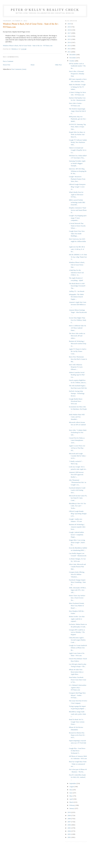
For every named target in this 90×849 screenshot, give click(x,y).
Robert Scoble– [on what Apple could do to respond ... (77, 619)
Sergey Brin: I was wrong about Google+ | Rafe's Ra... (77, 542)
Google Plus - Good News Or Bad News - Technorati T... (77, 750)
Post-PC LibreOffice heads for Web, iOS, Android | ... (77, 777)
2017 (69, 33)
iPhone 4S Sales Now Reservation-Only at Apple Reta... (76, 672)
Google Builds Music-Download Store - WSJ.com (76, 401)
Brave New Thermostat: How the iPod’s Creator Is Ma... (78, 359)
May (71, 796)
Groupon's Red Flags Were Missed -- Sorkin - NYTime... (77, 695)
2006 (69, 825)
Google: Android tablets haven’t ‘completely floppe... (76, 534)
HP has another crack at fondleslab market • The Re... (77, 66)
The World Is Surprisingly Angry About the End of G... (77, 111)
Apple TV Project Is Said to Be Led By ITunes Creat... (77, 351)
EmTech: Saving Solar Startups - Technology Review (76, 393)
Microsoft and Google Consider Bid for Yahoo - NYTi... (77, 456)
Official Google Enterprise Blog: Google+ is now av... (77, 186)
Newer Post (6, 65)
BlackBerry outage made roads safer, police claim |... (77, 714)
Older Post (58, 65)
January (72, 808)
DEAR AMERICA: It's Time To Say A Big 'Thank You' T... (78, 257)
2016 (69, 36)
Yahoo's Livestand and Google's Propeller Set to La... (77, 150)
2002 (69, 837)
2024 (69, 24)
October (72, 61)
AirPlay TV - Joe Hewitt (76, 291)
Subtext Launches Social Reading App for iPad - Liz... (77, 375)
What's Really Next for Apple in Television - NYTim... (76, 194)
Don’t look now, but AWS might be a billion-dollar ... (77, 241)
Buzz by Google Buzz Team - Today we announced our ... (77, 764)
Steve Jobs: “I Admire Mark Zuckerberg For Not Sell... (77, 432)
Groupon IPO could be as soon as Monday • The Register (77, 632)
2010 (69, 812)
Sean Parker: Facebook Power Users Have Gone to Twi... (77, 679)
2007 (69, 822)
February (72, 805)
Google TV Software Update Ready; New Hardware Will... (78, 142)
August (71, 786)
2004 (69, 831)
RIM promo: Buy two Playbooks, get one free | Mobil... (77, 119)
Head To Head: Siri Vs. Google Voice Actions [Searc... (76, 722)
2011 (69, 52)
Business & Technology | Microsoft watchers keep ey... (77, 343)
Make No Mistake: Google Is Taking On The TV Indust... (77, 87)
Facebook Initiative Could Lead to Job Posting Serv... (77, 490)
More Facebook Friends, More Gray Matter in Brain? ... (76, 605)
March (71, 802)
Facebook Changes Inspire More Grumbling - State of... (77, 582)
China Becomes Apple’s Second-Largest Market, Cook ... (77, 640)
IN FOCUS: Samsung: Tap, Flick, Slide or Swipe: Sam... (77, 126)
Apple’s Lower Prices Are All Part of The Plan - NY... (77, 448)
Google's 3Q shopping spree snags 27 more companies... (77, 218)
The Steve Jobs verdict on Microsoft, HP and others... (77, 336)
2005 (69, 828)
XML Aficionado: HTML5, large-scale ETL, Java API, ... (77, 590)
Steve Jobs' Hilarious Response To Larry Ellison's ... (76, 367)
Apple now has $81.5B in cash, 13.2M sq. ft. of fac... (77, 249)
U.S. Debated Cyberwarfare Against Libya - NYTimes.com (77, 687)
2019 (69, 27)
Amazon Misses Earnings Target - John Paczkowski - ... (78, 312)
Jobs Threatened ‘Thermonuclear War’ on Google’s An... (77, 482)
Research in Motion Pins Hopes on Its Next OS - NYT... (77, 735)
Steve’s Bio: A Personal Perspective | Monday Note (76, 73)
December (72, 54)
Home (32, 65)
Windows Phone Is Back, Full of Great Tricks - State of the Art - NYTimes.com (27, 45)
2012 (69, 49)
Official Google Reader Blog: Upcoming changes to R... (78, 513)
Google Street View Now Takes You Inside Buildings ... (77, 233)
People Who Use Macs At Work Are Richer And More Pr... (77, 134)
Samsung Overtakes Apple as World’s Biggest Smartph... (77, 163)
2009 (69, 815)
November (72, 58)
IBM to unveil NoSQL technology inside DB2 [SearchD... (77, 202)
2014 (69, 42)
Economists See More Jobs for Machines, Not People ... (78, 409)
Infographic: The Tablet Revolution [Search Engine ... (76, 297)
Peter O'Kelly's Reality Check (45, 10)
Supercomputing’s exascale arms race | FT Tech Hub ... (77, 743)
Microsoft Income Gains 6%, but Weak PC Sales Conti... (78, 498)
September (73, 783)
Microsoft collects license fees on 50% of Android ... (77, 424)
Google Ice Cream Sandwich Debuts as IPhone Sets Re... (78, 648)
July (70, 790)
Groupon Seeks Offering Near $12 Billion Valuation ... (76, 574)
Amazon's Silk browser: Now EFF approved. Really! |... (76, 474)
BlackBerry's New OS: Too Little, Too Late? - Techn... (77, 506)
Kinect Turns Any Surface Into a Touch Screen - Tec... (77, 598)
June (71, 793)
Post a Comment (8, 61)
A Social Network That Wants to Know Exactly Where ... (77, 225)
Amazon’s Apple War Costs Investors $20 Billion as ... (77, 304)
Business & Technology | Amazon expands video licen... (77, 527)
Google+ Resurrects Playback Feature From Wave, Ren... (77, 179)
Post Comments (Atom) (18, 69)
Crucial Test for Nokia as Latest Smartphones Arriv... (77, 440)
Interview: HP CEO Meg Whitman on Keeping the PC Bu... (77, 171)
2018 (69, 30)
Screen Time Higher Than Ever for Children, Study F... (77, 320)
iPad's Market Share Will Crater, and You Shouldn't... (77, 417)
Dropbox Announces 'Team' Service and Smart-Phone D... (78, 210)
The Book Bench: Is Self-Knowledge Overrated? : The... (77, 286)
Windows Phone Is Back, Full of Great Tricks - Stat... (77, 264)
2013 (69, 45)
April (71, 799)
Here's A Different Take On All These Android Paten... (77, 328)
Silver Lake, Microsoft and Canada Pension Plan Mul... (77, 566)
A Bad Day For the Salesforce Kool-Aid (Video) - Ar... (76, 272)
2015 (69, 39)
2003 (69, 834)
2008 (69, 818)
